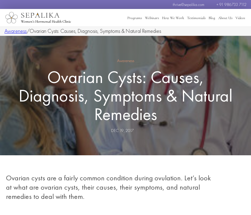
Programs (134, 18)
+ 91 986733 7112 (231, 4)
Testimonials (196, 18)
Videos (240, 18)
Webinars (152, 18)
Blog (212, 18)
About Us (225, 18)
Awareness (15, 30)
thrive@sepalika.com (188, 4)
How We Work (173, 18)
